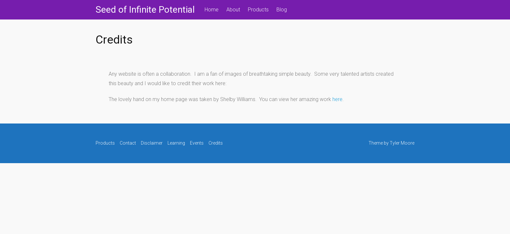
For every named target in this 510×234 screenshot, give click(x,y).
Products (258, 9)
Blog (281, 9)
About (233, 9)
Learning (176, 143)
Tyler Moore (402, 143)
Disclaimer (152, 143)
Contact (128, 143)
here (337, 99)
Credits (215, 143)
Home (212, 9)
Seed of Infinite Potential (145, 9)
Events (197, 143)
